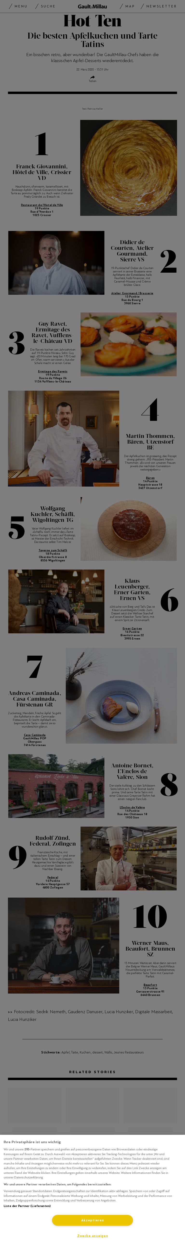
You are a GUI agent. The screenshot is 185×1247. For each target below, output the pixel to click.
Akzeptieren (92, 1220)
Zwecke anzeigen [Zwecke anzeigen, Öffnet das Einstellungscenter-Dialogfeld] (92, 1236)
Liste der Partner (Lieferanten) (27, 1206)
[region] (92, 1191)
